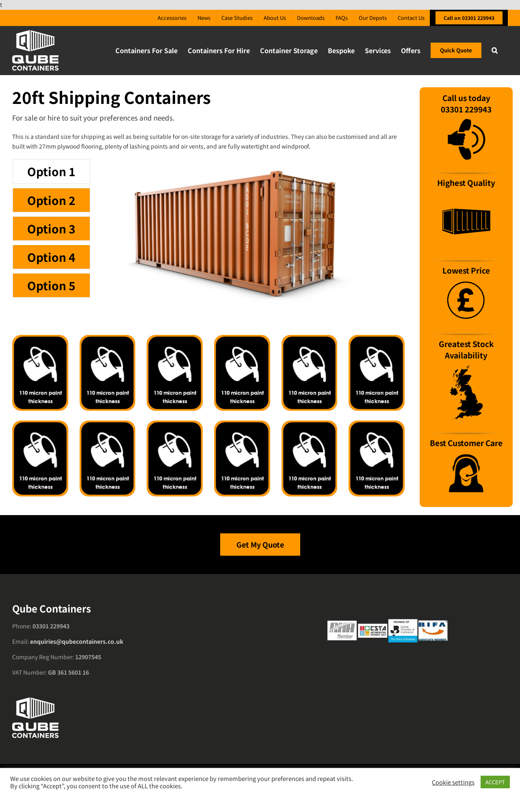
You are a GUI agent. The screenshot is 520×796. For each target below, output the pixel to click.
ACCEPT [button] (495, 782)
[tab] (51, 171)
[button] (495, 50)
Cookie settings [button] (453, 782)
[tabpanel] (245, 237)
